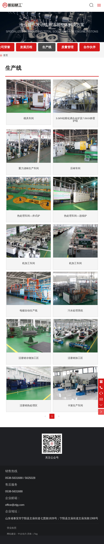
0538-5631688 (14, 491)
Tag (36, 534)
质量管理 (67, 47)
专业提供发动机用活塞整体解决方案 (52, 24)
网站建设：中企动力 (17, 534)
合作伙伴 (89, 47)
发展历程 (26, 47)
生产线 (46, 47)
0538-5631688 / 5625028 (20, 478)
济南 (29, 534)
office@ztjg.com (14, 504)
